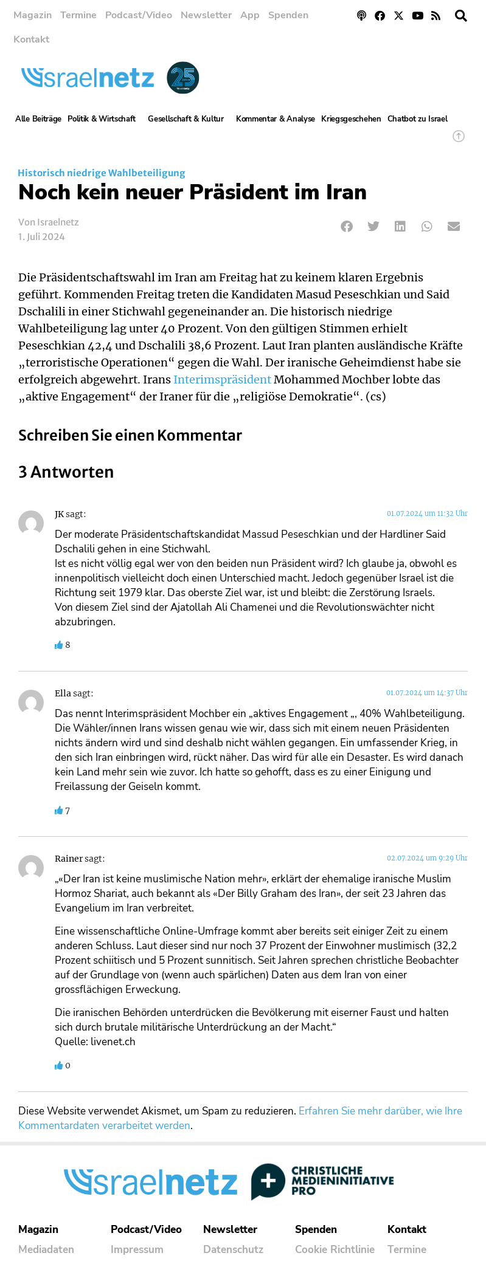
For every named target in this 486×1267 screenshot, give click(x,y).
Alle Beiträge (38, 119)
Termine (78, 15)
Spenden (288, 15)
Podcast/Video (138, 15)
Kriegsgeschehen (351, 119)
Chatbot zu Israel (417, 119)
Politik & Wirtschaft (105, 119)
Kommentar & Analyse (275, 119)
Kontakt (31, 39)
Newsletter (206, 15)
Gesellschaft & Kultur (189, 119)
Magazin (32, 15)
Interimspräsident (222, 379)
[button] (461, 16)
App (250, 15)
